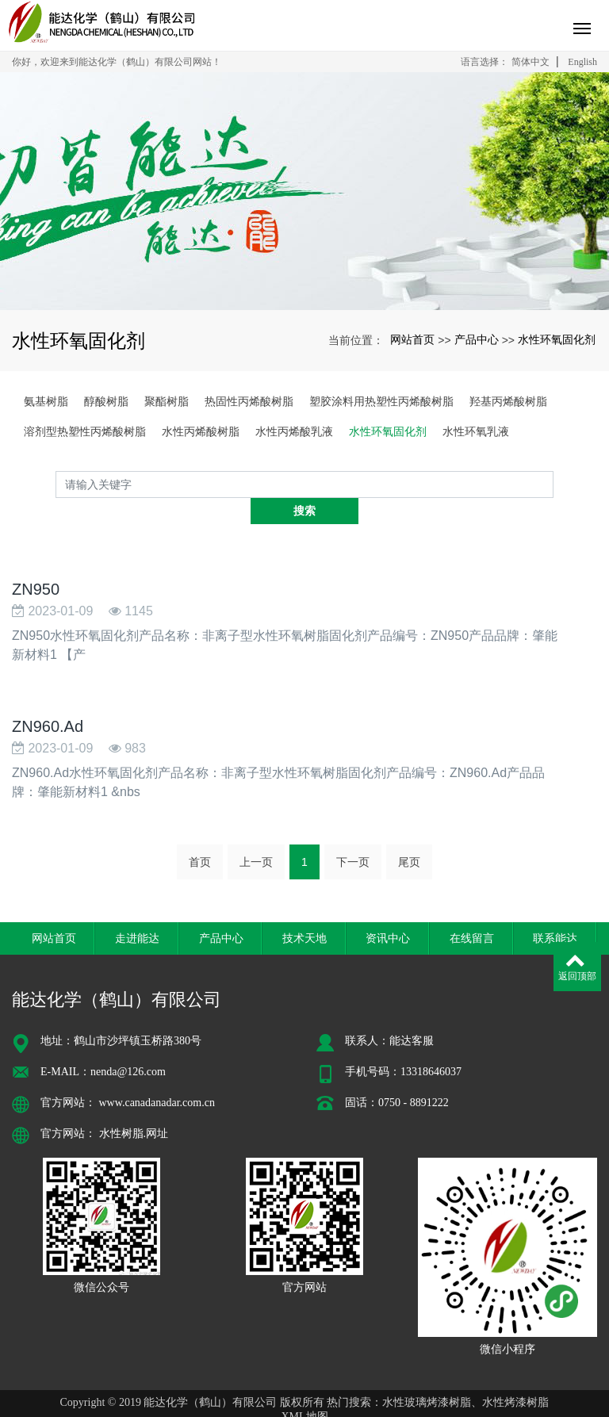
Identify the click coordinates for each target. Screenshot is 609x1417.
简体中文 (530, 61)
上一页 (256, 835)
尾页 (409, 835)
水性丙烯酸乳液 (294, 431)
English (582, 61)
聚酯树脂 (166, 401)
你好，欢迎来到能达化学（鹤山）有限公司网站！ (116, 61)
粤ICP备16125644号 (304, 1404)
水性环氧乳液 (475, 431)
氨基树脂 (46, 401)
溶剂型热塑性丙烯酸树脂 (85, 431)
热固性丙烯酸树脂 (249, 401)
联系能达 (555, 911)
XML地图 (304, 1390)
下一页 (353, 835)
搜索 (553, 484)
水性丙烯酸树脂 (200, 431)
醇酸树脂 (106, 401)
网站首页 (412, 339)
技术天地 (304, 911)
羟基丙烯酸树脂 (508, 401)
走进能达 (137, 911)
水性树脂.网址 (134, 1107)
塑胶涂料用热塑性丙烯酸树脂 (381, 401)
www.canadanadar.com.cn (157, 1076)
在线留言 (472, 911)
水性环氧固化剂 (557, 339)
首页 (200, 835)
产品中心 (476, 339)
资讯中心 (388, 911)
